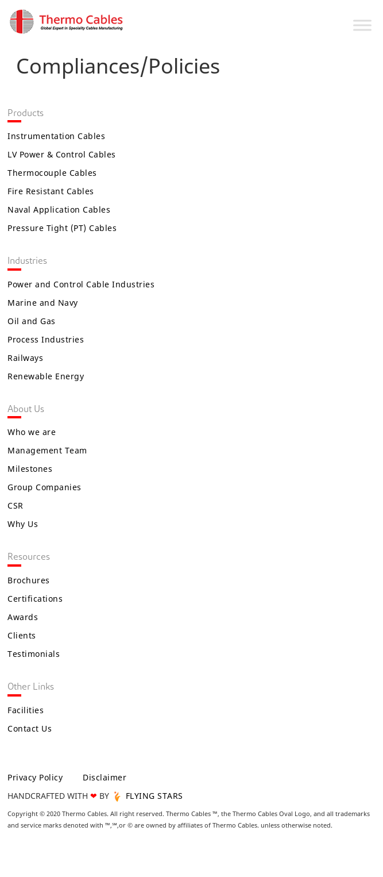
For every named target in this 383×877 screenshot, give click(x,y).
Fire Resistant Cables (50, 191)
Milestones (29, 468)
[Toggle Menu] (362, 25)
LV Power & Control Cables (61, 154)
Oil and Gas (31, 321)
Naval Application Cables (58, 209)
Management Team (47, 450)
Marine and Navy (42, 302)
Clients (21, 635)
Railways (25, 357)
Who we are (31, 431)
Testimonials (33, 653)
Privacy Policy (35, 777)
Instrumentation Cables (56, 135)
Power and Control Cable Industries (80, 284)
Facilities (25, 710)
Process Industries (45, 339)
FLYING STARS (147, 795)
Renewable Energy (45, 376)
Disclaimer (104, 777)
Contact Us (29, 728)
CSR (15, 505)
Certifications (35, 598)
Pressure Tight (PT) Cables (62, 227)
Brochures (28, 580)
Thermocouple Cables (52, 172)
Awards (22, 616)
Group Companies (44, 487)
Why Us (22, 523)
